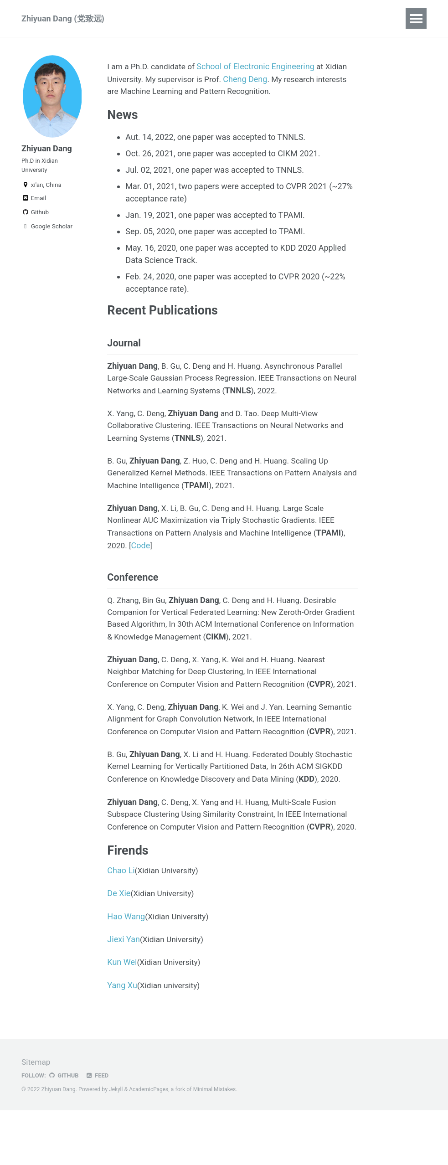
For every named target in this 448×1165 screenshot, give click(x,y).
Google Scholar (46, 230)
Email (33, 202)
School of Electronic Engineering (259, 66)
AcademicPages (149, 1144)
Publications (159, 18)
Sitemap (36, 1117)
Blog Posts (218, 18)
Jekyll (116, 1144)
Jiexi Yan (123, 994)
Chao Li (120, 925)
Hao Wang (126, 971)
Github (35, 216)
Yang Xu (122, 1040)
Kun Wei (122, 1017)
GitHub (65, 1130)
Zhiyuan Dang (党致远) (62, 18)
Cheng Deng (250, 78)
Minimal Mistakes (217, 1144)
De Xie (118, 948)
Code (141, 548)
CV (259, 18)
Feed (99, 1130)
